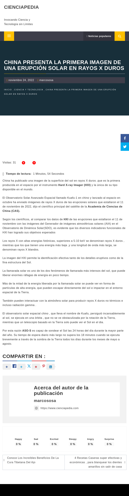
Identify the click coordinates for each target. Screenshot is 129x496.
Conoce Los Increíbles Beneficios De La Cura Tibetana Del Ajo (33, 460)
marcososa (46, 80)
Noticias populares (99, 36)
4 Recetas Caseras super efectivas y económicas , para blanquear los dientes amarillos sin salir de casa (96, 462)
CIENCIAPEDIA (21, 7)
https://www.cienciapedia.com (56, 408)
